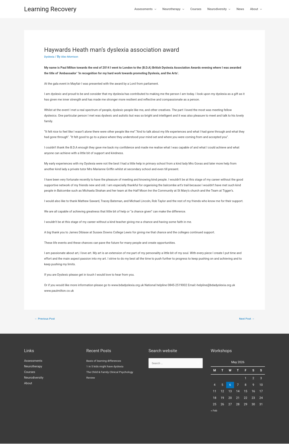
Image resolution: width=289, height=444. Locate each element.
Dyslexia (49, 56)
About (254, 9)
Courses (195, 9)
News (240, 9)
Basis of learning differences (105, 361)
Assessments (143, 9)
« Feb (214, 411)
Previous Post (46, 319)
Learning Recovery (52, 9)
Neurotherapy (171, 9)
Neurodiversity (217, 9)
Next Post (246, 319)
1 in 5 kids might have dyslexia (106, 367)
